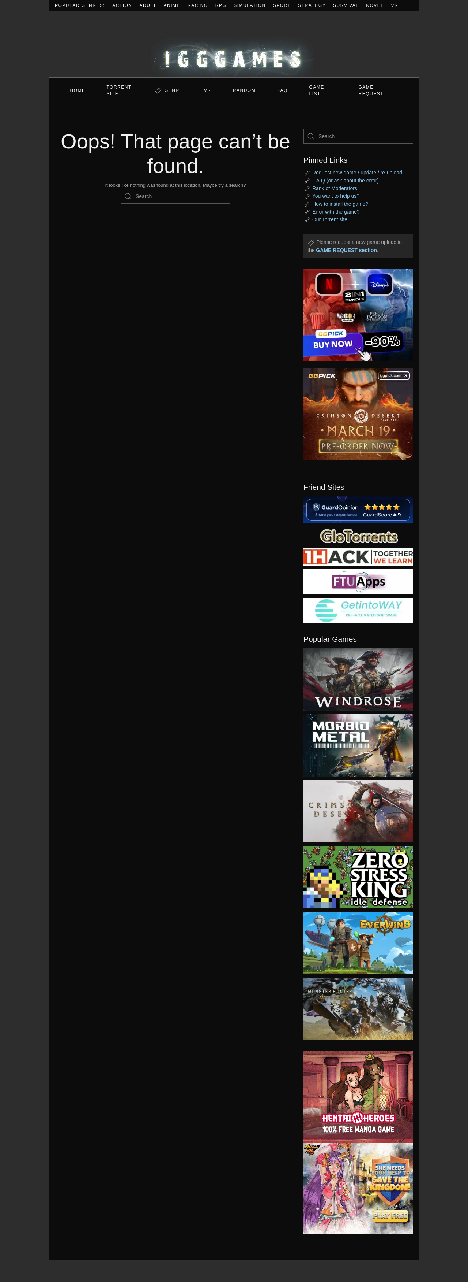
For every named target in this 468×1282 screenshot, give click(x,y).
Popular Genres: (80, 5)
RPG (221, 5)
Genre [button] (174, 90)
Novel (375, 5)
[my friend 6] (358, 581)
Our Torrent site (329, 219)
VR (395, 5)
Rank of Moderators (334, 188)
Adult (148, 5)
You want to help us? (335, 196)
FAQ (282, 90)
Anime (172, 5)
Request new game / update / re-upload (357, 172)
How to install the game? (340, 204)
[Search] (175, 196)
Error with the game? (336, 212)
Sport (282, 5)
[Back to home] (234, 44)
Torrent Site (119, 90)
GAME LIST (316, 90)
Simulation (249, 5)
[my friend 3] (358, 556)
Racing (198, 5)
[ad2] (354, 1097)
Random (244, 90)
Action (122, 5)
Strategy (312, 5)
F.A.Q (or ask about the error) (345, 181)
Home (78, 90)
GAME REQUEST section (346, 250)
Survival (346, 5)
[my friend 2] (358, 535)
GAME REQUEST (371, 90)
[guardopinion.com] (358, 509)
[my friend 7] (358, 610)
